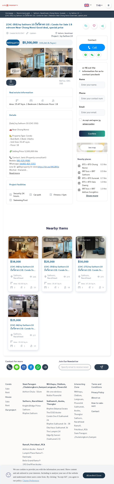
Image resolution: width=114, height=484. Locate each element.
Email (81, 106)
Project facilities (17, 184)
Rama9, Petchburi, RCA (34, 444)
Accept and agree (90, 120)
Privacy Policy (97, 392)
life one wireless (54, 391)
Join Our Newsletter (68, 361)
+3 (45, 367)
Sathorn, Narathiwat (33, 401)
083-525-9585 (23, 160)
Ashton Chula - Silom (32, 391)
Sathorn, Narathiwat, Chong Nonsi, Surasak (49, 13)
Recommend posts (23, 13)
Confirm (92, 133)
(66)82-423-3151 (28, 163)
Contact (95, 411)
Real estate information (21, 92)
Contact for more (14, 361)
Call (92, 47)
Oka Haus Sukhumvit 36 (57, 427)
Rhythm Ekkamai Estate (57, 408)
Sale (7, 388)
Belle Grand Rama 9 (31, 460)
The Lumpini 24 (53, 431)
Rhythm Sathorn (30, 413)
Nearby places (84, 159)
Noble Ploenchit (54, 395)
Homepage (9, 13)
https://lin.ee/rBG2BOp (48, 166)
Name (82, 79)
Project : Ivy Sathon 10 (62, 36)
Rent (7, 392)
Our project (10, 409)
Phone (82, 93)
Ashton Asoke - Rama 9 (33, 449)
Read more (14, 173)
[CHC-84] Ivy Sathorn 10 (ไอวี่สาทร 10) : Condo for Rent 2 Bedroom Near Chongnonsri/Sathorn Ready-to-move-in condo (22, 268)
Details (12, 115)
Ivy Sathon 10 (74, 13)
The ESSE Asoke (54, 412)
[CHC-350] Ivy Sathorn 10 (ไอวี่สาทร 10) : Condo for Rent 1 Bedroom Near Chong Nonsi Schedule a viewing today (56, 268)
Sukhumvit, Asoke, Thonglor (79, 410)
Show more (92, 195)
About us (95, 397)
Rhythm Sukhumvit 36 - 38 (58, 423)
